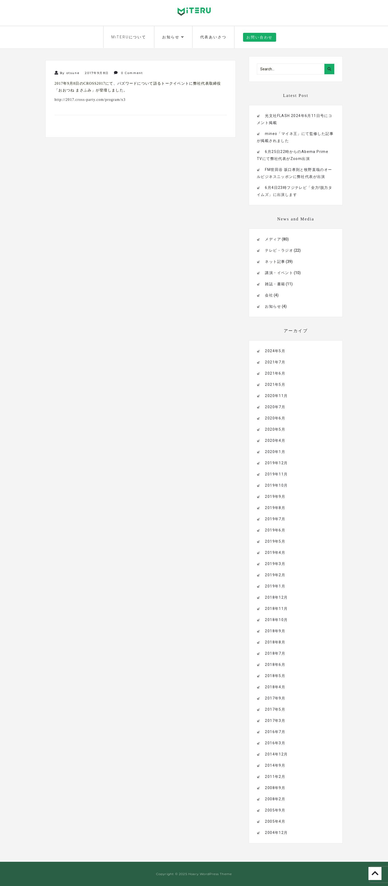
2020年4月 (275, 440)
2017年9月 (275, 698)
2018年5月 (275, 676)
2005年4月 (275, 821)
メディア (273, 239)
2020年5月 (275, 429)
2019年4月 (275, 552)
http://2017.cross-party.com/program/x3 (89, 100)
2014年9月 (275, 765)
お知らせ (173, 37)
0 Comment (128, 73)
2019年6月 (275, 530)
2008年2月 (275, 799)
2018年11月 (276, 608)
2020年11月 (276, 396)
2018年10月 (276, 620)
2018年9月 (275, 631)
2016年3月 (275, 743)
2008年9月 (275, 788)
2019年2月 (275, 575)
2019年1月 (275, 586)
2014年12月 (276, 754)
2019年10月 (276, 485)
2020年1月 (275, 452)
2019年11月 (276, 474)
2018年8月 (275, 642)
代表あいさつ (213, 37)
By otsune (67, 73)
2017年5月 (275, 709)
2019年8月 (275, 508)
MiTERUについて (128, 37)
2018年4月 (275, 687)
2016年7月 (275, 732)
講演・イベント (279, 273)
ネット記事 (275, 261)
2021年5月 (275, 384)
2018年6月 (275, 664)
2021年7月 (275, 362)
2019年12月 (276, 463)
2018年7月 (275, 653)
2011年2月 (275, 777)
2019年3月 (275, 564)
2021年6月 (275, 373)
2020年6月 (275, 418)
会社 (269, 295)
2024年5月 (275, 351)
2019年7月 (275, 519)
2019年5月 (275, 541)
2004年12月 (276, 833)
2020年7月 (275, 407)
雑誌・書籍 (275, 284)
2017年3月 (275, 720)
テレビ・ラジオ (279, 250)
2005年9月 (275, 810)
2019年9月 (275, 496)
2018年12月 (276, 597)
